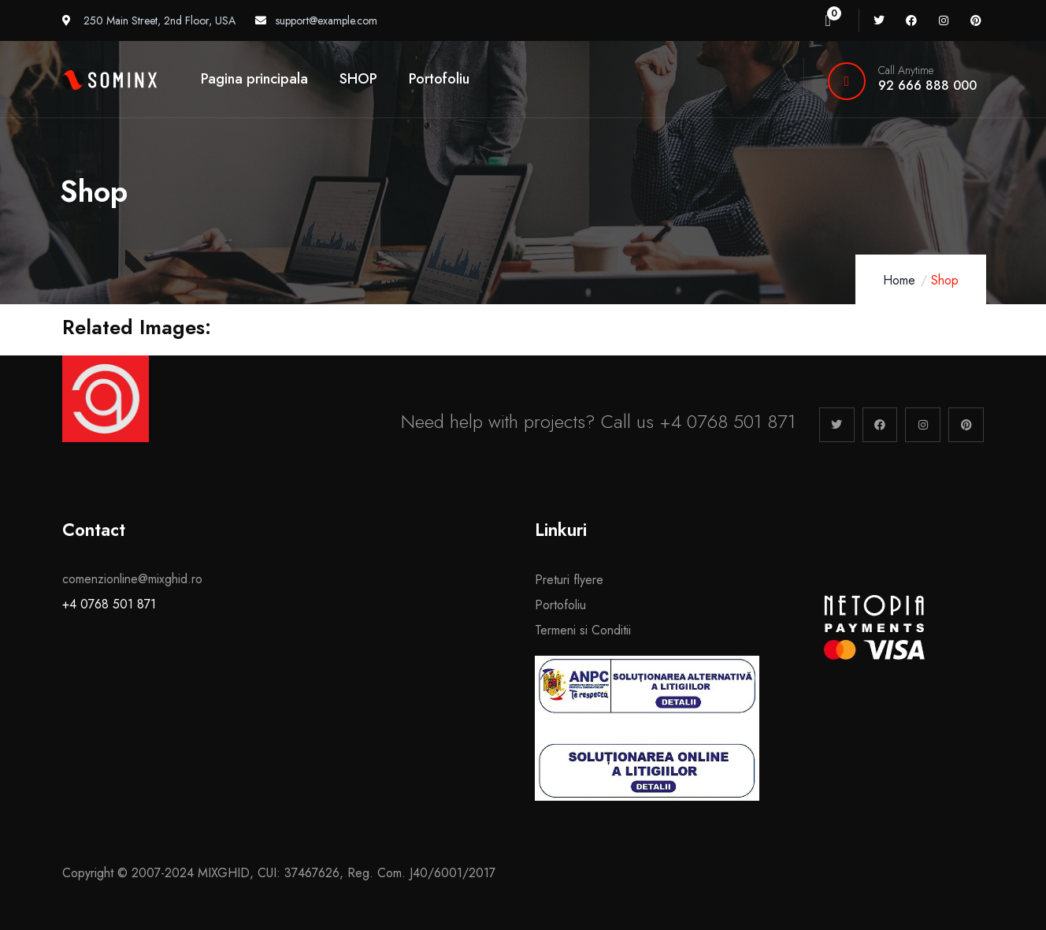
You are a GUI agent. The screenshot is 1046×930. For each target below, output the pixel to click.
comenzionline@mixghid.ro (132, 579)
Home (899, 280)
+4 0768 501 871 (109, 604)
